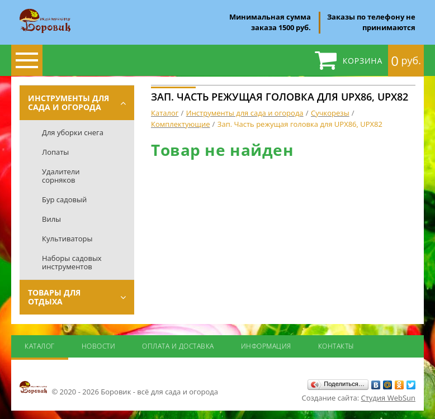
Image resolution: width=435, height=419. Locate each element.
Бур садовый (64, 199)
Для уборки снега (72, 132)
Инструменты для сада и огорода (68, 102)
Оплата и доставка (178, 346)
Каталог (40, 346)
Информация (266, 346)
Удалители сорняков (61, 175)
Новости (99, 346)
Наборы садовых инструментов (72, 262)
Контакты (336, 346)
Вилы (51, 219)
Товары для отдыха (54, 297)
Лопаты (55, 152)
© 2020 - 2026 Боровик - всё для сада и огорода (119, 388)
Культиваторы (67, 239)
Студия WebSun (388, 398)
